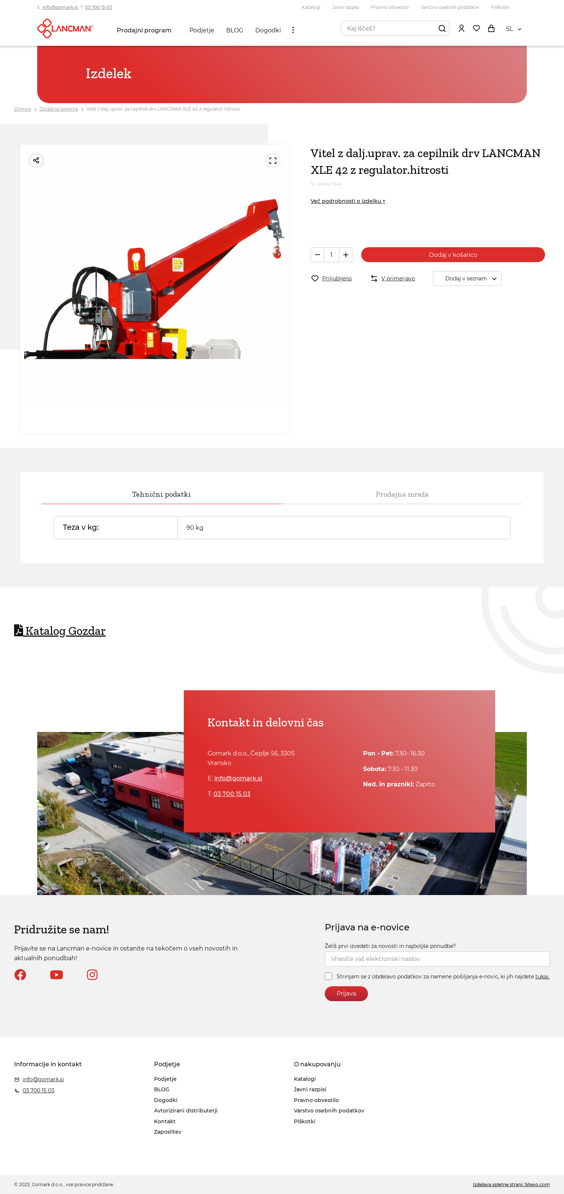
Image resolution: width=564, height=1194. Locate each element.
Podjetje (201, 30)
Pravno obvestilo (390, 7)
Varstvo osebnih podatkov (450, 7)
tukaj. (542, 976)
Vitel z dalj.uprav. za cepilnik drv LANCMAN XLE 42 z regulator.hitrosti (163, 109)
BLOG (234, 30)
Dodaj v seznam (473, 278)
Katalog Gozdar (60, 631)
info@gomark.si (60, 7)
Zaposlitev (168, 1131)
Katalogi (311, 7)
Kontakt (165, 1121)
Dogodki (268, 30)
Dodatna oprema (58, 109)
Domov (22, 109)
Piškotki (500, 7)
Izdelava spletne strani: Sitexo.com (511, 1184)
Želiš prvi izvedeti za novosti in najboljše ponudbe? (390, 946)
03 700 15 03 (98, 7)
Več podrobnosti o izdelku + (348, 201)
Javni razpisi (345, 7)
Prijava (346, 993)
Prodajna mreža (402, 494)
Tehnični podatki (161, 494)
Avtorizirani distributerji (186, 1110)
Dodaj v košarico (453, 254)
